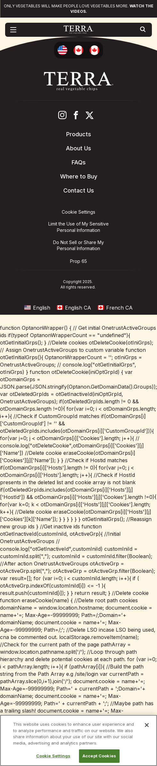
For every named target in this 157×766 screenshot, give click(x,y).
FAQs (79, 162)
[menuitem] (37, 307)
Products (78, 134)
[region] (78, 740)
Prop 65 (78, 261)
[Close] (147, 725)
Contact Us (78, 190)
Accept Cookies (99, 755)
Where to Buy (78, 176)
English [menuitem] (41, 307)
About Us (78, 148)
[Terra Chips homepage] (78, 30)
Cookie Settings (53, 755)
